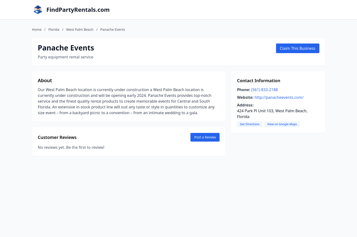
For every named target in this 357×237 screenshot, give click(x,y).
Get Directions (249, 124)
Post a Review (205, 137)
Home (37, 29)
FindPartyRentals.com (78, 9)
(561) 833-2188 (264, 89)
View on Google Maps (282, 124)
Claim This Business (298, 48)
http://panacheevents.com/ (279, 97)
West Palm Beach (80, 29)
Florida (53, 29)
